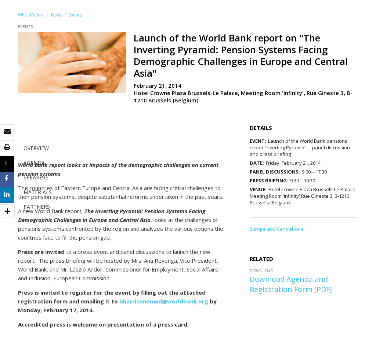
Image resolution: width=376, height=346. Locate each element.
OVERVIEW (36, 148)
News (56, 15)
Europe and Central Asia (277, 229)
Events (75, 15)
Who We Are (31, 15)
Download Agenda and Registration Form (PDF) (291, 284)
